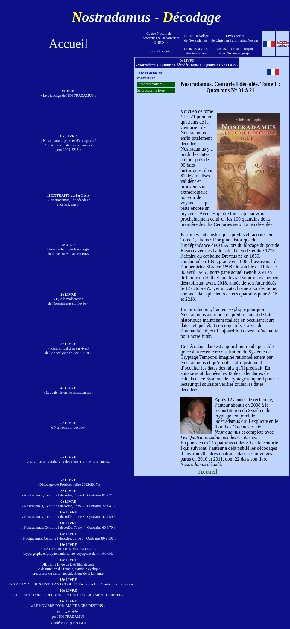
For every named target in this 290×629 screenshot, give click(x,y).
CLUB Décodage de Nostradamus (195, 38)
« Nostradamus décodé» (68, 425)
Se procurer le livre (151, 90)
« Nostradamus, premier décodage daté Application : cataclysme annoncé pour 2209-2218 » (68, 143)
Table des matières (150, 84)
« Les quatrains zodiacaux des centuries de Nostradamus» (68, 459)
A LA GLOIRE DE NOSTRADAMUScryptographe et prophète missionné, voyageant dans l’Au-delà (68, 549)
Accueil (68, 44)
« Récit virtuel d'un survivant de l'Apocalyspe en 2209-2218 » (68, 348)
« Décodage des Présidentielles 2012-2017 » (68, 482)
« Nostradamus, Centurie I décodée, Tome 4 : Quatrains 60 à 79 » (68, 525)
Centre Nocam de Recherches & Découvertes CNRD (159, 38)
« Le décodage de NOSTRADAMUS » (68, 93)
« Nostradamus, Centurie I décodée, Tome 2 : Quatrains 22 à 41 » (68, 503)
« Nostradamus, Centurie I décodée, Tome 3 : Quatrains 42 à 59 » (68, 514)
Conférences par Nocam (68, 623)
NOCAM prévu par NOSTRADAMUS (68, 614)
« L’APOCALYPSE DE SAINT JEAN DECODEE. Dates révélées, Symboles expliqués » (68, 582)
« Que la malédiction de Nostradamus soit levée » (68, 299)
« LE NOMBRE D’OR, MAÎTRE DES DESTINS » (68, 603)
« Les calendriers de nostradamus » (68, 390)
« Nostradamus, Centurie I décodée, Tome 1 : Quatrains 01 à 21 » (68, 493)
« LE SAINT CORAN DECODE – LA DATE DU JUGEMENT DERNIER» (68, 592)
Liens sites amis (159, 51)
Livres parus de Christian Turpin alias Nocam (234, 38)
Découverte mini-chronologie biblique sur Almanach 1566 (68, 249)
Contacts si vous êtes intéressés (196, 51)
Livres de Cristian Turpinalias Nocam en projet (235, 51)
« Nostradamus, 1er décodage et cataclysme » (68, 199)
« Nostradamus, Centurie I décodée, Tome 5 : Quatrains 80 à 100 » (68, 536)
